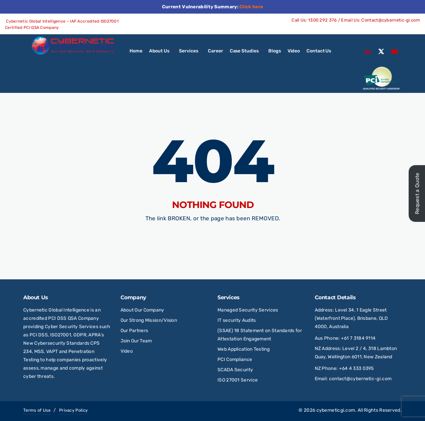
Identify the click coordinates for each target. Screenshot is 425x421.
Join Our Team (136, 341)
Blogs (274, 51)
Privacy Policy (73, 410)
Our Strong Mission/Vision (149, 320)
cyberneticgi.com (335, 410)
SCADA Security (235, 370)
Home (135, 51)
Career (215, 51)
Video (294, 51)
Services (188, 51)
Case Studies (244, 51)
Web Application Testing (243, 349)
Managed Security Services (247, 310)
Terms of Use (37, 410)
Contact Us (318, 51)
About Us (159, 51)
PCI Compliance (234, 359)
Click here (251, 7)
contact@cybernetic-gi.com (360, 379)
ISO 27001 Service (237, 380)
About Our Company (142, 310)
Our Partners (134, 330)
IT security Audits (236, 320)
